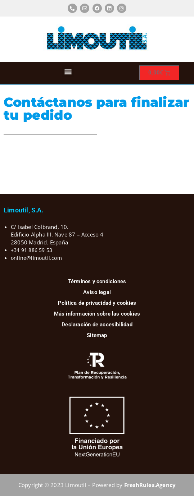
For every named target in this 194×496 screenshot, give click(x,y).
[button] (68, 71)
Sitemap (97, 335)
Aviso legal (97, 292)
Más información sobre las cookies (97, 314)
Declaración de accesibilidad (97, 324)
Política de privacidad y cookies (97, 303)
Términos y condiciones (97, 281)
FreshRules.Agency (150, 484)
